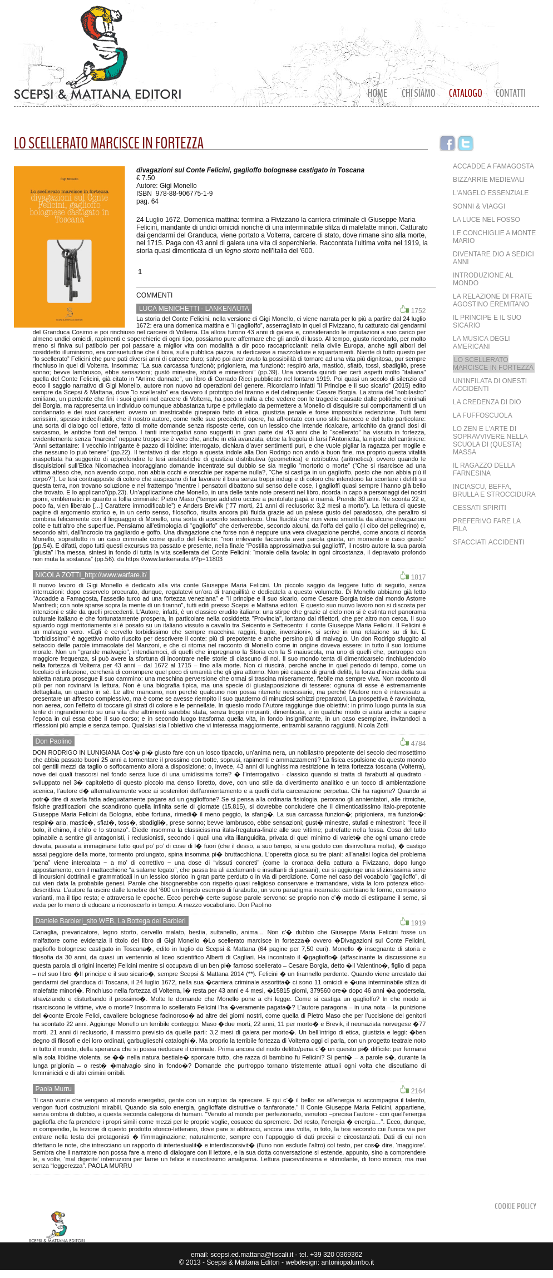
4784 (413, 742)
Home (377, 93)
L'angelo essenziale (491, 193)
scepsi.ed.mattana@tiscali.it (251, 1255)
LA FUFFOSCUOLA (482, 415)
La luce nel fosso (486, 220)
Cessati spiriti (479, 508)
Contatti (511, 93)
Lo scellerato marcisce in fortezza (493, 363)
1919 (413, 922)
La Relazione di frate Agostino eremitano (492, 300)
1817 (413, 576)
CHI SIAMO (419, 93)
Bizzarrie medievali (489, 180)
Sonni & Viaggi (479, 206)
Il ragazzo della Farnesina (484, 469)
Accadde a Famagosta (493, 166)
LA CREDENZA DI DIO (487, 402)
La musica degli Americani (481, 342)
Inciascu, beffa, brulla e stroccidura (494, 490)
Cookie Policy (515, 1206)
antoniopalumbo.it (347, 1262)
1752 (413, 310)
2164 (413, 1090)
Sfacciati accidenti (488, 542)
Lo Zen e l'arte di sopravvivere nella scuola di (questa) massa (490, 440)
